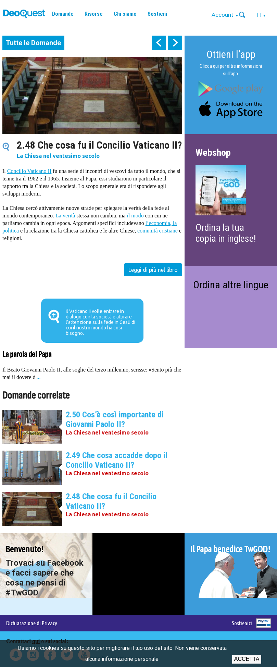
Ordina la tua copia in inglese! (226, 233)
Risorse (94, 14)
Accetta (246, 659)
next (175, 43)
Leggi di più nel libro (153, 270)
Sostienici (242, 623)
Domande (63, 14)
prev (159, 43)
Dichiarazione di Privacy (31, 623)
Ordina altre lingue (230, 285)
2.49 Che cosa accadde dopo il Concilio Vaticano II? (116, 460)
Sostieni (157, 14)
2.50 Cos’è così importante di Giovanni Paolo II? (115, 419)
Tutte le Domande (33, 43)
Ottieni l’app (230, 54)
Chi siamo (125, 14)
